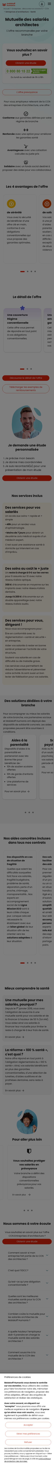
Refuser (28, 1442)
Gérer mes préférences (28, 1433)
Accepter (28, 1424)
